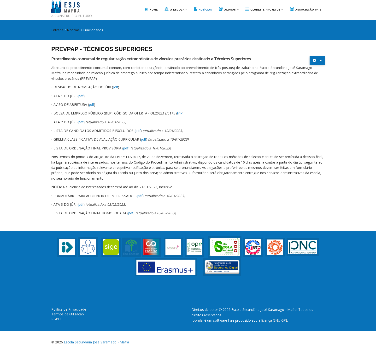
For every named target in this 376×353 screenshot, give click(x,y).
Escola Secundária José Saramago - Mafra (96, 342)
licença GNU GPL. (274, 320)
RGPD (56, 319)
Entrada (57, 30)
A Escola (177, 9)
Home (154, 9)
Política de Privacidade (68, 309)
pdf (115, 87)
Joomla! (197, 320)
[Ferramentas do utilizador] (317, 60)
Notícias (205, 9)
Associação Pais (308, 9)
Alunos (230, 9)
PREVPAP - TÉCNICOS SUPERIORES (102, 49)
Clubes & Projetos (266, 9)
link (179, 113)
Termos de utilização (67, 314)
